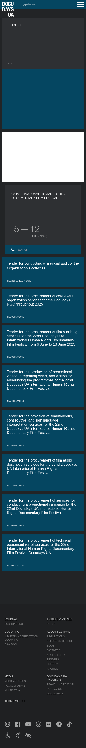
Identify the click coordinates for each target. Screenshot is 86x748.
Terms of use (15, 701)
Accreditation (15, 685)
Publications (14, 624)
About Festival (58, 631)
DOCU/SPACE (55, 693)
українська (29, 4)
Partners (53, 650)
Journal (11, 619)
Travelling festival (61, 684)
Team (50, 645)
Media (9, 676)
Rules (51, 624)
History (52, 664)
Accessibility (56, 654)
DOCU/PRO (12, 631)
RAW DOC (11, 644)
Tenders (53, 659)
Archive (52, 668)
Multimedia (12, 690)
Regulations (56, 636)
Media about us (15, 681)
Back (10, 63)
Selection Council (60, 641)
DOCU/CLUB (54, 688)
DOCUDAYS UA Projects (57, 678)
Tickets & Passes (59, 619)
